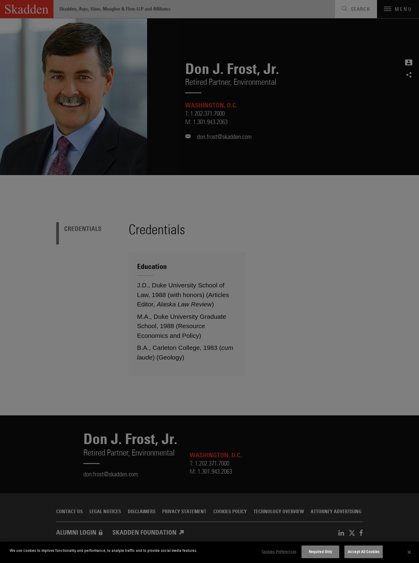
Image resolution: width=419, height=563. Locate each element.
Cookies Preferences (279, 551)
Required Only (320, 551)
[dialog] (209, 552)
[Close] (409, 552)
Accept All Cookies (363, 551)
